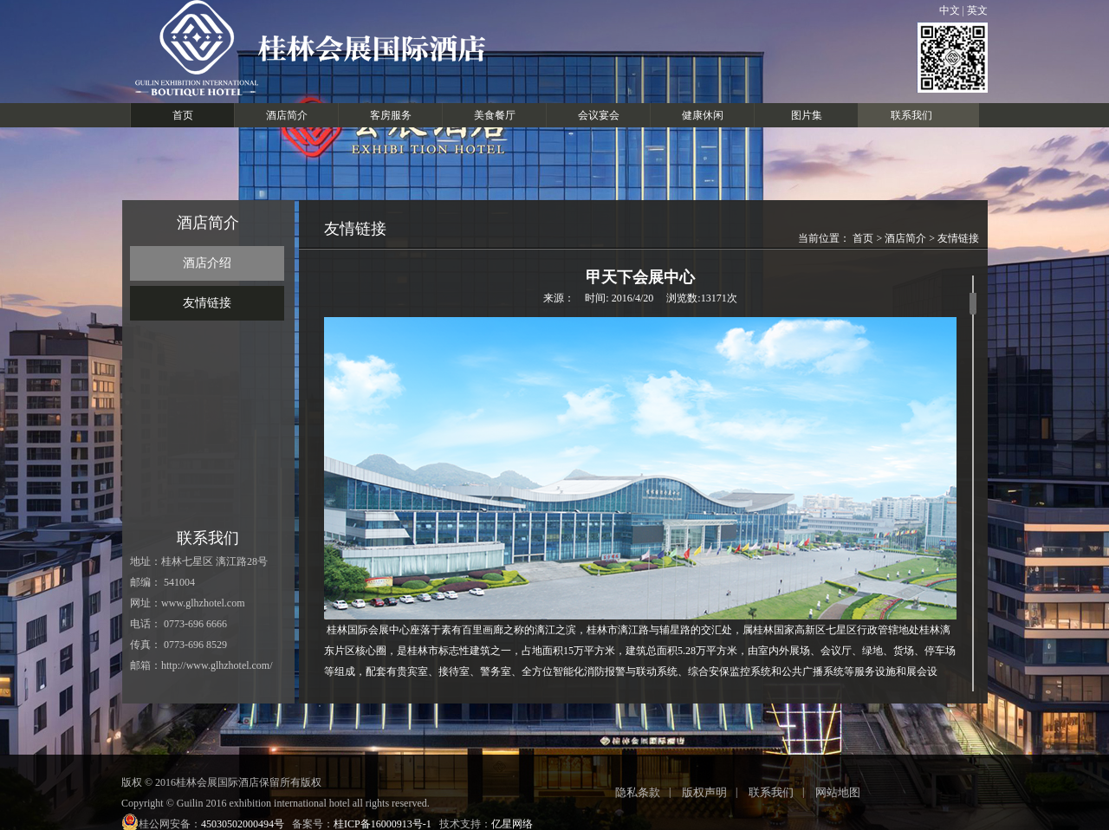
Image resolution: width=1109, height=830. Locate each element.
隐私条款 (637, 792)
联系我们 (911, 115)
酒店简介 (287, 115)
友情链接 (207, 302)
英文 (976, 10)
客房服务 (391, 115)
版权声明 (704, 792)
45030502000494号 (242, 824)
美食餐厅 (495, 115)
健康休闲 (702, 115)
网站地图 (837, 792)
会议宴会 (598, 115)
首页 (182, 115)
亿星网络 (512, 824)
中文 (951, 10)
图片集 (806, 115)
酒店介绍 (207, 262)
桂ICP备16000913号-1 (382, 824)
